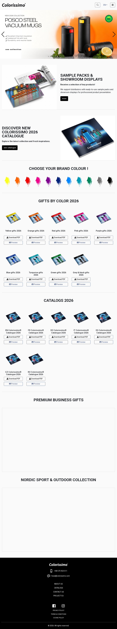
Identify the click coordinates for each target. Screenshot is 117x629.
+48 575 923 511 (58, 571)
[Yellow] (7, 181)
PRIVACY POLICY (58, 610)
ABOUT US (58, 584)
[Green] (89, 181)
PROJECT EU (58, 596)
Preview (13, 243)
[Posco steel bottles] (58, 34)
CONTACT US (58, 592)
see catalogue (10, 147)
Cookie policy (58, 618)
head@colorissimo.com (58, 575)
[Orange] (17, 181)
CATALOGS (58, 588)
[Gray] (99, 181)
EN (104, 5)
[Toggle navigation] (112, 5)
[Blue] (69, 181)
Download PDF (13, 237)
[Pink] (38, 181)
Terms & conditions (58, 614)
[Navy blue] (58, 181)
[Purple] (48, 181)
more (64, 98)
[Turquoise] (79, 181)
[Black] (110, 181)
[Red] (28, 181)
